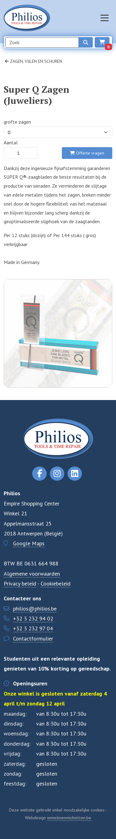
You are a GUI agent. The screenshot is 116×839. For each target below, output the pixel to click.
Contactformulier (33, 638)
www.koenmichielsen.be (69, 817)
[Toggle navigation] (104, 18)
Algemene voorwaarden (32, 573)
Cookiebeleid (56, 583)
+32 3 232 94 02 (33, 618)
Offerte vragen (87, 153)
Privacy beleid (20, 583)
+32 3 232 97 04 (33, 628)
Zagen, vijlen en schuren (33, 61)
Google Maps (29, 543)
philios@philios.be (35, 608)
